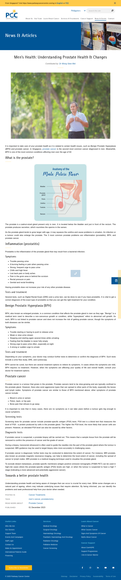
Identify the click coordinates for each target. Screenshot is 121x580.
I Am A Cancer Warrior (89, 555)
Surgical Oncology (50, 530)
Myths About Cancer (89, 537)
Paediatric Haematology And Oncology (58, 537)
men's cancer (34, 499)
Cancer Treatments (37, 495)
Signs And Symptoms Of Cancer (93, 533)
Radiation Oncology (50, 541)
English (60, 3)
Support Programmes (89, 551)
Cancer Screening (50, 548)
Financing (9, 556)
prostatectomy (47, 499)
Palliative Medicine (50, 544)
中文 (67, 3)
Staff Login (9, 541)
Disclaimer (74, 576)
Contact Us (9, 544)
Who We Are (10, 526)
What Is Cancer (87, 526)
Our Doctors (10, 530)
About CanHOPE (87, 547)
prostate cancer (49, 149)
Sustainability (98, 576)
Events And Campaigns (14, 537)
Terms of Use (111, 576)
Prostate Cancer (36, 503)
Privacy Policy (85, 576)
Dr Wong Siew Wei (67, 64)
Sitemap (64, 576)
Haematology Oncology (52, 533)
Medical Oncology (50, 526)
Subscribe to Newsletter (18, 568)
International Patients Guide (16, 552)
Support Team (10, 533)
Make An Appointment (13, 548)
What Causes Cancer (89, 530)
